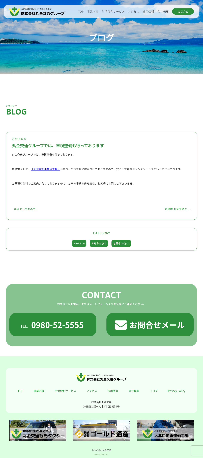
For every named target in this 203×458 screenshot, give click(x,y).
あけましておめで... (26, 209)
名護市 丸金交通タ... (177, 209)
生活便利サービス (113, 11)
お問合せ (183, 11)
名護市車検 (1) (121, 243)
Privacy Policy (176, 391)
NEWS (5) (79, 243)
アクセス (133, 11)
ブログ (154, 391)
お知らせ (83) (98, 243)
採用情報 (148, 11)
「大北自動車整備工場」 (45, 169)
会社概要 (163, 11)
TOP (81, 11)
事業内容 (93, 11)
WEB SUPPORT (101, 454)
